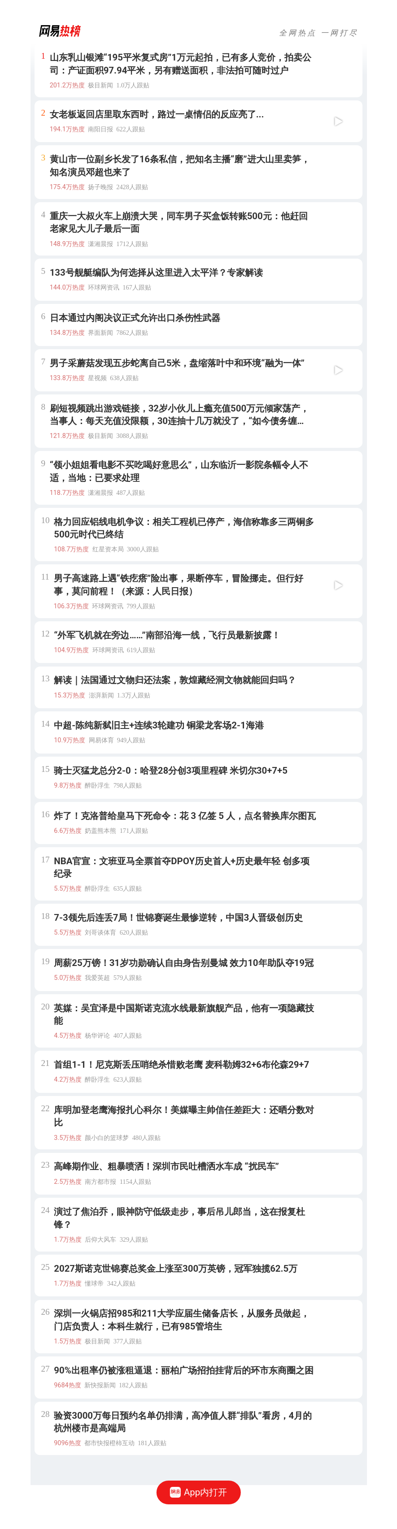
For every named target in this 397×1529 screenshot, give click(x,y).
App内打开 (198, 1492)
